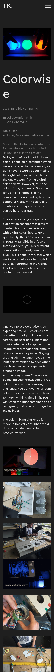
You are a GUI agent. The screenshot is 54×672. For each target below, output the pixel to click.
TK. (8, 6)
